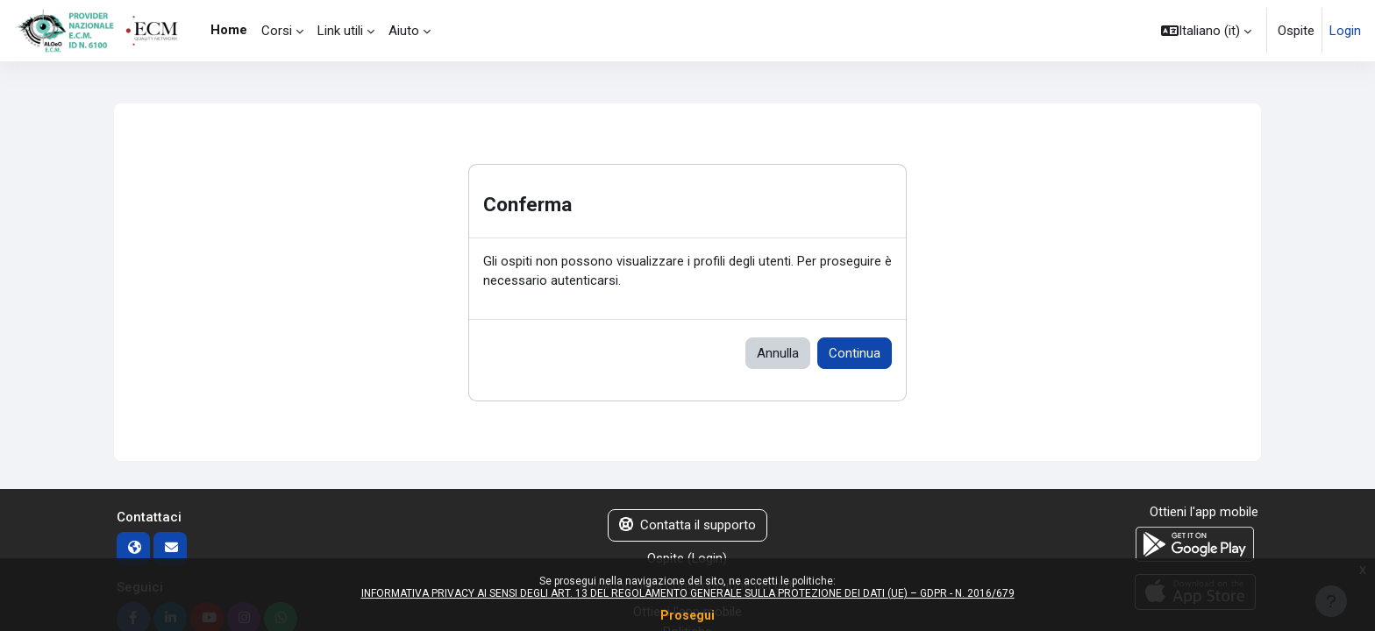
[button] (1206, 30)
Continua (854, 354)
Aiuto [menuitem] (403, 31)
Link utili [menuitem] (340, 31)
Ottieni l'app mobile (1204, 513)
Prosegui (687, 615)
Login (1345, 31)
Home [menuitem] (228, 30)
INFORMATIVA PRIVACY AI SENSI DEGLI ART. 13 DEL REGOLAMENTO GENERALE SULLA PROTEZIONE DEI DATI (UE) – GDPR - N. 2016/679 (688, 593)
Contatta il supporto (687, 527)
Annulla (778, 354)
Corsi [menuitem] (276, 31)
